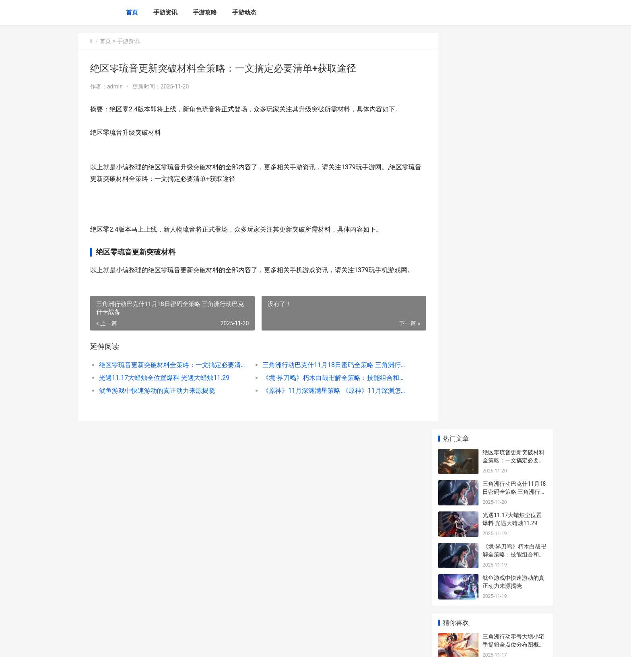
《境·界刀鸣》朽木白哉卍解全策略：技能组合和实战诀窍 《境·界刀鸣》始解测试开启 (325, 389)
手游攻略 (205, 12)
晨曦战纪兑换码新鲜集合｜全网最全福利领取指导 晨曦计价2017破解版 (513, 311)
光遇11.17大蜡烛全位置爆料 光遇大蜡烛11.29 (164, 389)
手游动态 (244, 12)
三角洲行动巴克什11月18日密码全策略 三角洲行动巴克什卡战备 (325, 376)
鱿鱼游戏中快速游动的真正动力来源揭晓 (157, 402)
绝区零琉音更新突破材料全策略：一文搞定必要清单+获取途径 (169, 376)
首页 (132, 12)
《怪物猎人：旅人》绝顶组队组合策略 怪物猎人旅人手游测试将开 (514, 279)
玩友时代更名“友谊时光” (513, 518)
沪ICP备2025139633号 (187, 644)
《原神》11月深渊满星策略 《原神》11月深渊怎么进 (325, 402)
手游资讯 (165, 12)
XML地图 (223, 644)
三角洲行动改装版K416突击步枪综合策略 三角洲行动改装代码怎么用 (514, 342)
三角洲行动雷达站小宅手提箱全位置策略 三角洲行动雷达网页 (514, 405)
